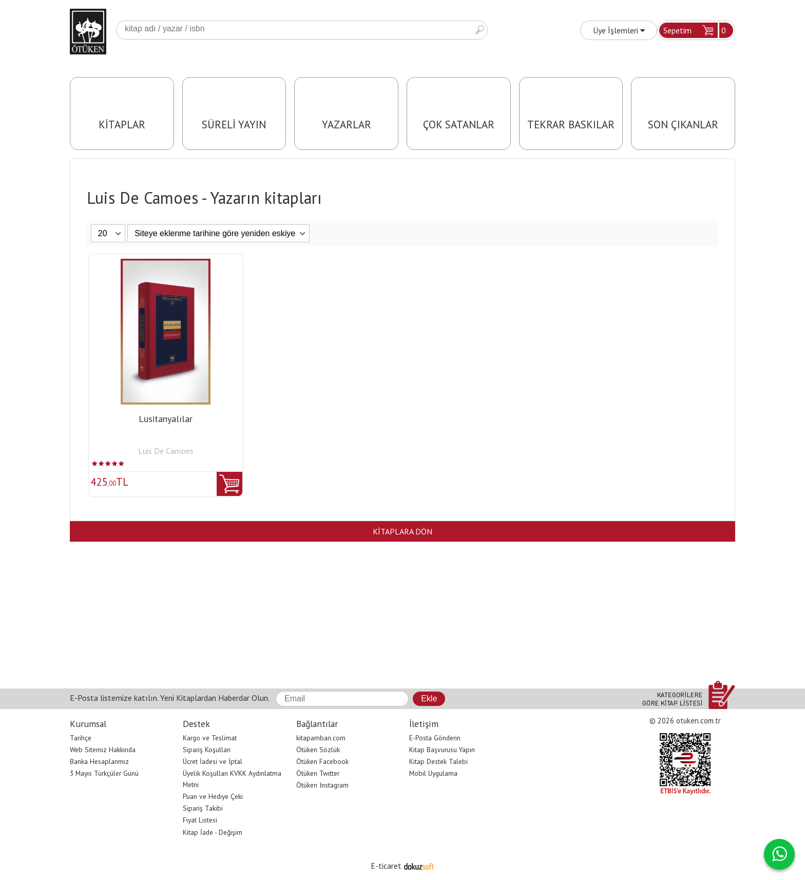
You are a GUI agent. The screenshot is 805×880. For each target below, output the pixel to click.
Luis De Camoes (166, 451)
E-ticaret (386, 865)
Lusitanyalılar (166, 419)
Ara (479, 30)
